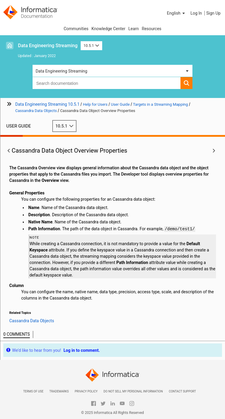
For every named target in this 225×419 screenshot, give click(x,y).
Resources (152, 28)
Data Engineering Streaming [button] (61, 71)
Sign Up (213, 13)
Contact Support (182, 391)
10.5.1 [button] (91, 45)
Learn (133, 28)
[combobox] (106, 83)
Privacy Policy (86, 391)
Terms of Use (33, 391)
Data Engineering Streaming (48, 45)
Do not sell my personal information (133, 391)
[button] (177, 13)
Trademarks (59, 391)
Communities (76, 28)
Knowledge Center (108, 28)
